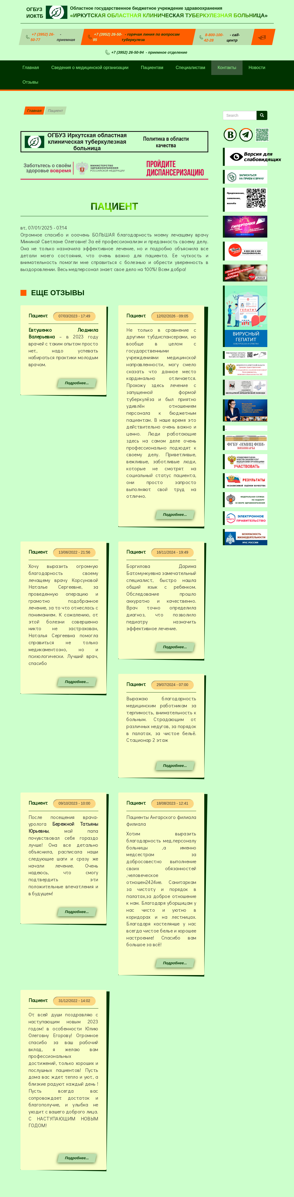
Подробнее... (76, 383)
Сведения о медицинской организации (89, 67)
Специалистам (190, 67)
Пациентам (152, 67)
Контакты (226, 67)
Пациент (38, 315)
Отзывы (31, 82)
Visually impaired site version (254, 157)
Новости (257, 67)
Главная (31, 67)
